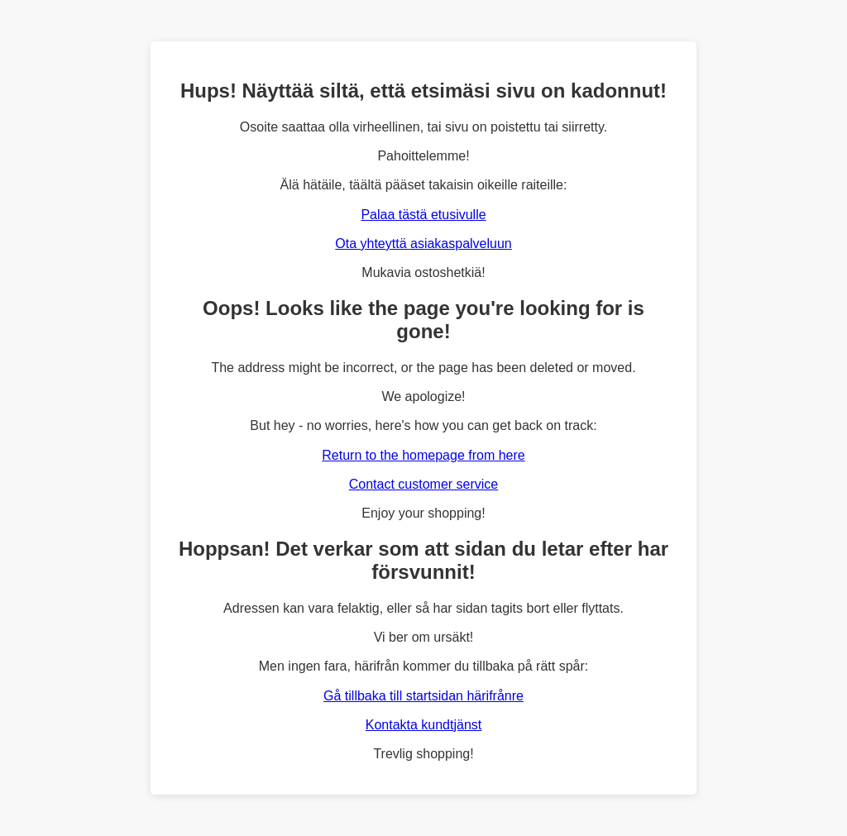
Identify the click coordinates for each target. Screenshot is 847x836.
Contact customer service (424, 484)
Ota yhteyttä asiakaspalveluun (423, 243)
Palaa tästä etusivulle (423, 215)
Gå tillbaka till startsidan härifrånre (423, 696)
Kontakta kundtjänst (424, 725)
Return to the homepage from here (423, 455)
